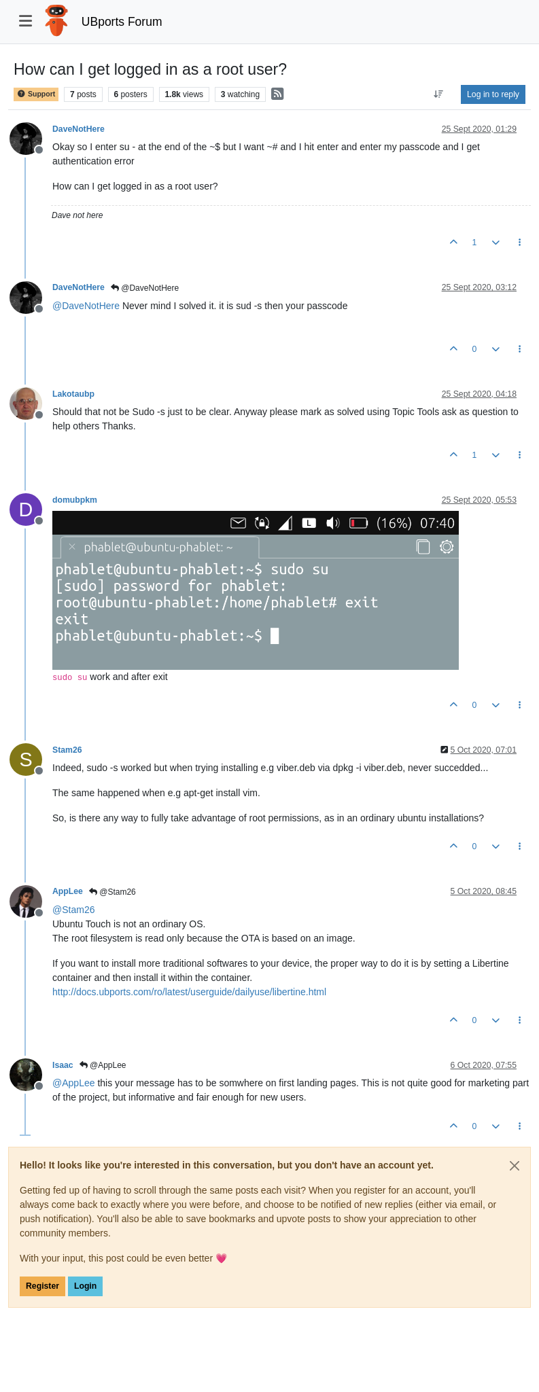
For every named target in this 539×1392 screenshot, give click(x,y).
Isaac (62, 1065)
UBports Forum (122, 22)
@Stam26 (112, 892)
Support (36, 94)
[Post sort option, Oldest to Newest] (439, 94)
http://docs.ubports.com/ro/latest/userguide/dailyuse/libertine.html (189, 991)
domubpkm (74, 500)
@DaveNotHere (145, 288)
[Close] (514, 1165)
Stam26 (67, 750)
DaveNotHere (78, 129)
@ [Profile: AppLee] (73, 1082)
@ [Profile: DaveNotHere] (86, 305)
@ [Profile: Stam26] (73, 909)
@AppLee (103, 1065)
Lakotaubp (73, 394)
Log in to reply (493, 94)
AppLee (67, 891)
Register (42, 1286)
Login (85, 1286)
